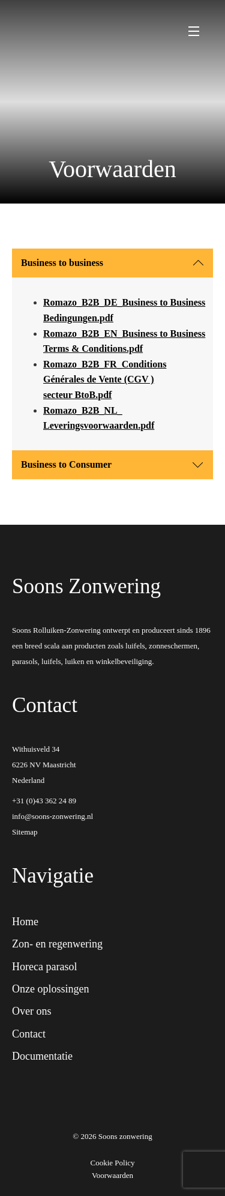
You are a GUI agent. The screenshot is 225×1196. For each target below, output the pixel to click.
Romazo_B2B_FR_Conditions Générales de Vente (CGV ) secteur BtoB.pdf (104, 379)
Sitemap (25, 831)
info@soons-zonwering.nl (52, 816)
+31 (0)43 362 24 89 (44, 800)
